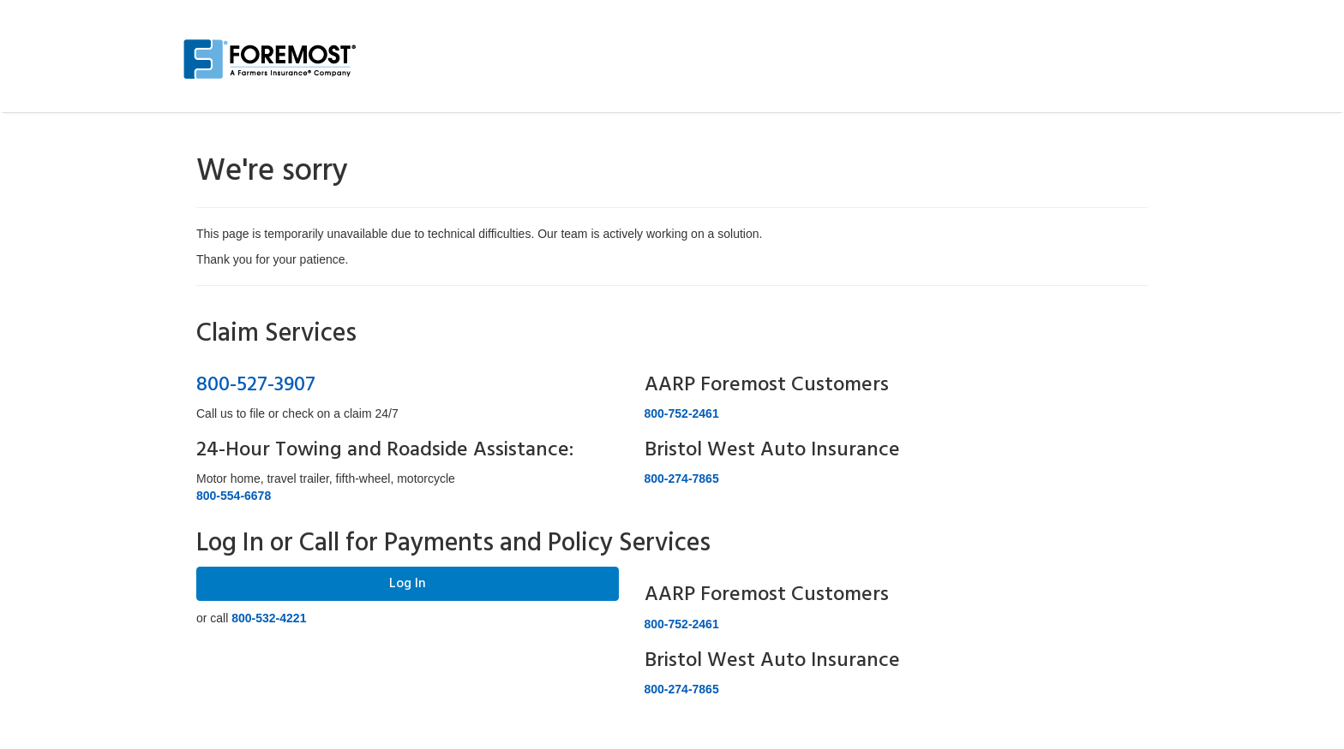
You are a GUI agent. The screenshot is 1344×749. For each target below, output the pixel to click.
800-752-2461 (682, 413)
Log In (407, 584)
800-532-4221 (268, 618)
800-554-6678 (233, 495)
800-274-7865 (682, 478)
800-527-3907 (255, 385)
